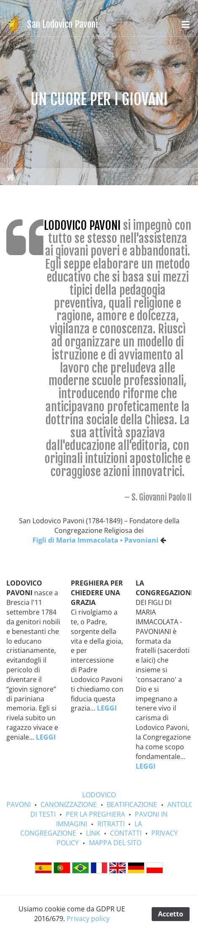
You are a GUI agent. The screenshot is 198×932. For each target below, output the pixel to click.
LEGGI (46, 737)
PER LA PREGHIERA (95, 814)
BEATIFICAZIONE (132, 804)
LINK (93, 833)
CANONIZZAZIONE (68, 804)
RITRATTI (111, 823)
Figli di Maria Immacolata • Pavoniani (95, 540)
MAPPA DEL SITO (115, 842)
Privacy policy (88, 918)
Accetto (170, 914)
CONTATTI (126, 833)
